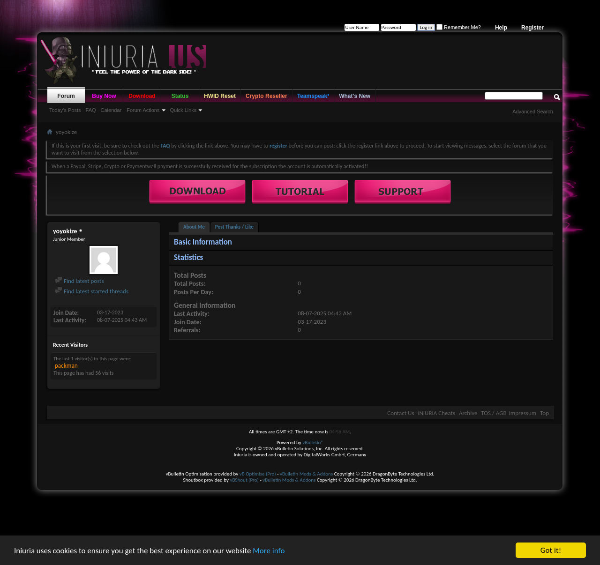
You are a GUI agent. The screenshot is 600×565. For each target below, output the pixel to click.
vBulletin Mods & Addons (306, 474)
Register (532, 27)
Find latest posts (79, 280)
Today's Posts (65, 110)
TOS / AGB (493, 412)
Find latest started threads (91, 291)
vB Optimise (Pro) (258, 474)
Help (501, 27)
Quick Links (183, 110)
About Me (194, 227)
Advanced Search (532, 111)
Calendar (111, 110)
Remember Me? (458, 27)
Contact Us (400, 412)
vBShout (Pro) (244, 480)
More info (269, 552)
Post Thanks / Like (234, 227)
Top (544, 412)
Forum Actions (143, 110)
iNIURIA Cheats (436, 412)
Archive (468, 412)
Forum (66, 96)
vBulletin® (312, 442)
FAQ (91, 110)
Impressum (522, 412)
